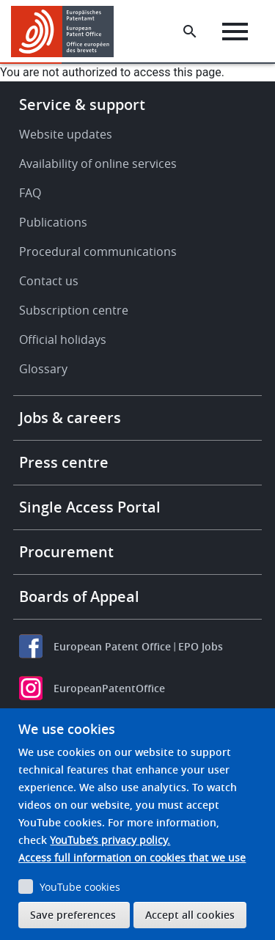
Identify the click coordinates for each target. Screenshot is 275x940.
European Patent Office (112, 646)
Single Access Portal (90, 507)
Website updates (65, 134)
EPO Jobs (200, 646)
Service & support (82, 104)
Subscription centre (73, 310)
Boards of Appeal (79, 596)
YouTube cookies (80, 887)
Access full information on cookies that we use (132, 857)
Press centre (64, 462)
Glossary (43, 369)
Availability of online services (98, 163)
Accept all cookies (190, 915)
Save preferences (73, 915)
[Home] (68, 31)
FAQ (30, 193)
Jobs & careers (70, 417)
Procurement (66, 552)
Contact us (48, 281)
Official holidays (62, 339)
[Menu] (235, 31)
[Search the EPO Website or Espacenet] (190, 31)
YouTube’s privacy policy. (110, 840)
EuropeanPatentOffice (109, 688)
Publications (53, 222)
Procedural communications (98, 251)
